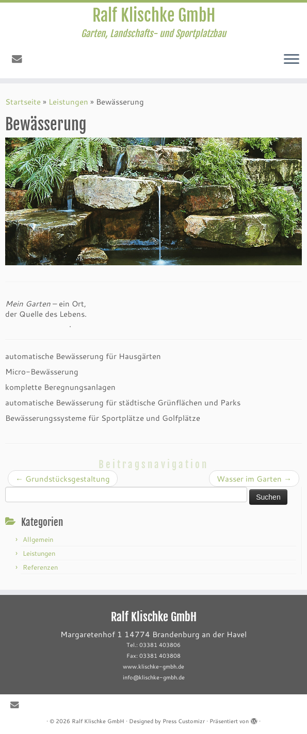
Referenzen (40, 567)
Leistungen (68, 101)
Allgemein (38, 539)
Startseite (23, 101)
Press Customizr (184, 721)
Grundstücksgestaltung (62, 478)
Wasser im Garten (254, 478)
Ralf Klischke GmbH (153, 15)
